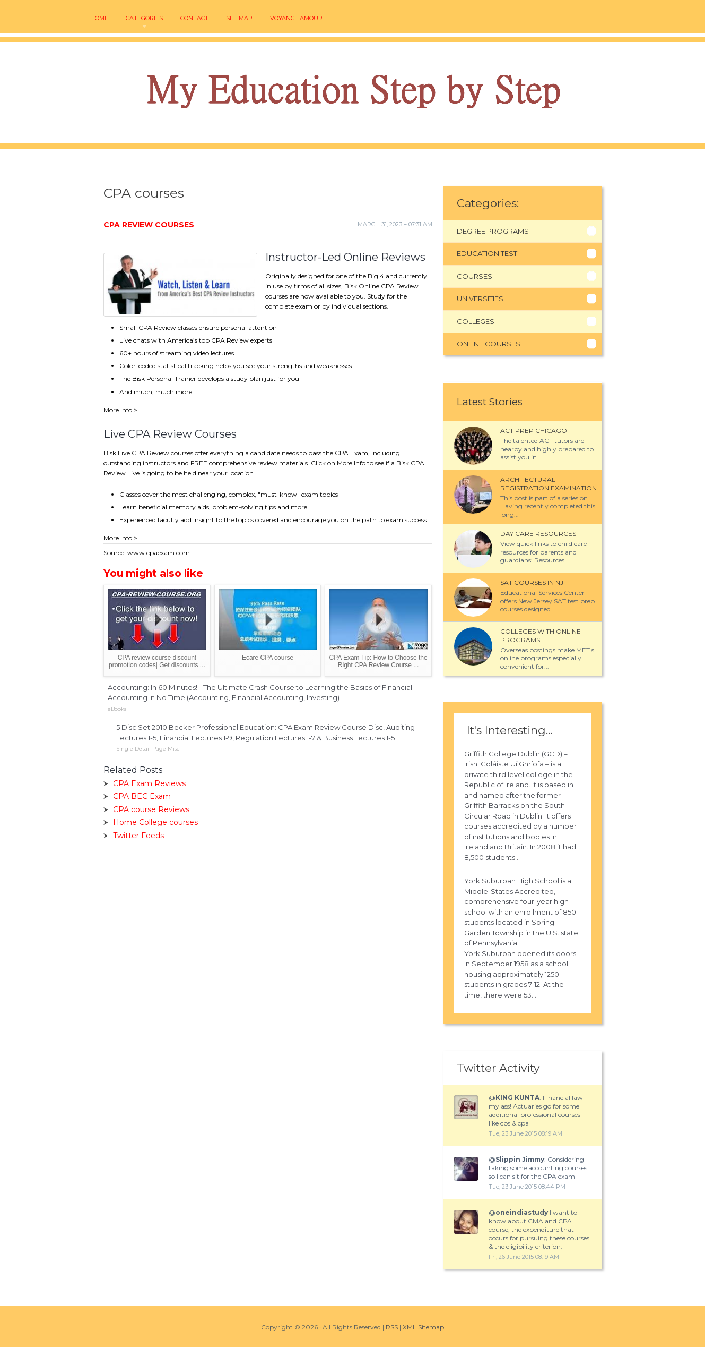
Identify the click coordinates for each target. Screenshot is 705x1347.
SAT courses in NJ (531, 582)
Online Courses (488, 343)
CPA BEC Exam (142, 796)
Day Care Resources (538, 534)
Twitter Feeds (138, 835)
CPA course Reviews (151, 809)
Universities (480, 298)
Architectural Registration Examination (548, 483)
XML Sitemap (423, 1327)
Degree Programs (493, 231)
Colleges (475, 321)
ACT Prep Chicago (533, 430)
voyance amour (296, 18)
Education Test (487, 253)
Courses (474, 276)
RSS (392, 1327)
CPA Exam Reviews (149, 783)
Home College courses (155, 822)
